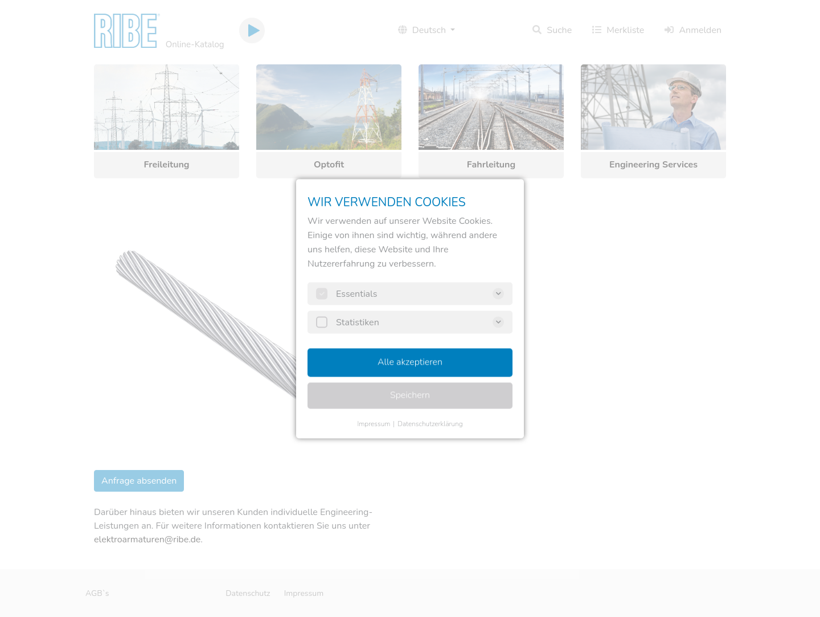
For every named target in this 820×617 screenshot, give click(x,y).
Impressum (373, 423)
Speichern (410, 395)
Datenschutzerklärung (429, 423)
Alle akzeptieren (410, 362)
